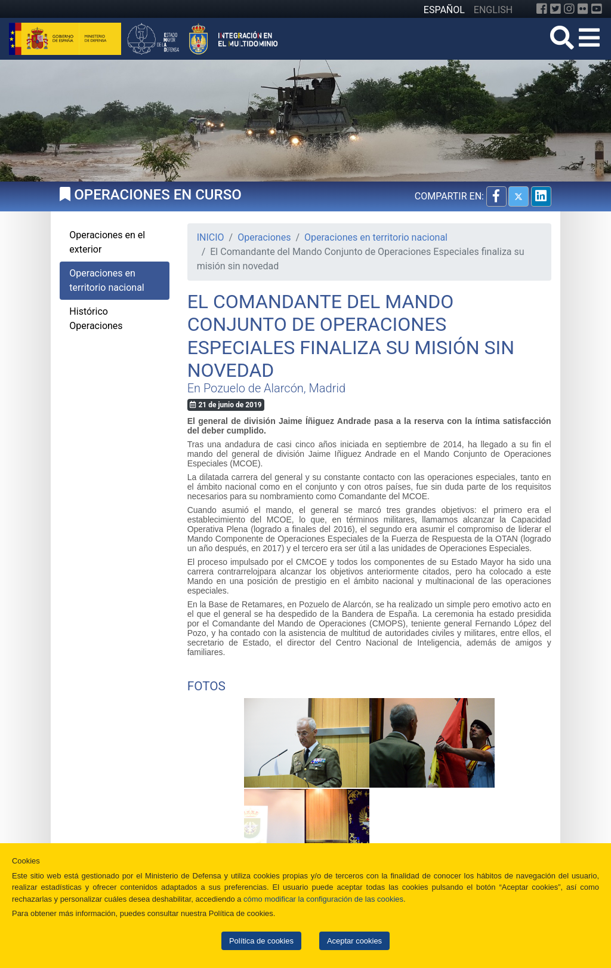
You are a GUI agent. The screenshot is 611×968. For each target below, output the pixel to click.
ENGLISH (493, 10)
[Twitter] (555, 9)
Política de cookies (261, 940)
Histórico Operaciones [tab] (95, 318)
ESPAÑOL (444, 10)
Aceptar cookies (354, 940)
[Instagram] (569, 9)
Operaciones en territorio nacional (376, 237)
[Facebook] (541, 9)
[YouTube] (596, 9)
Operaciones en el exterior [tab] (107, 242)
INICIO (210, 237)
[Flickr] (583, 9)
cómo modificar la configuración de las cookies (323, 899)
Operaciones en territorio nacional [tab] (106, 280)
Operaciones (264, 237)
